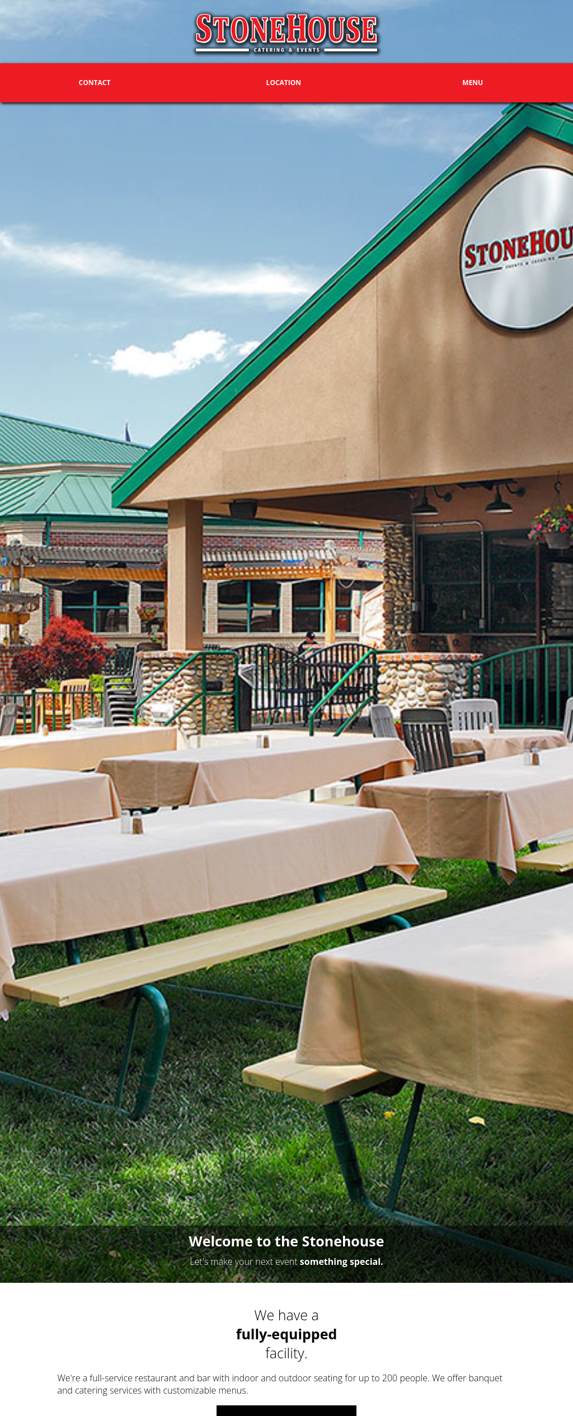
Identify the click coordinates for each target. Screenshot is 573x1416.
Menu (472, 82)
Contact (95, 82)
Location (283, 82)
